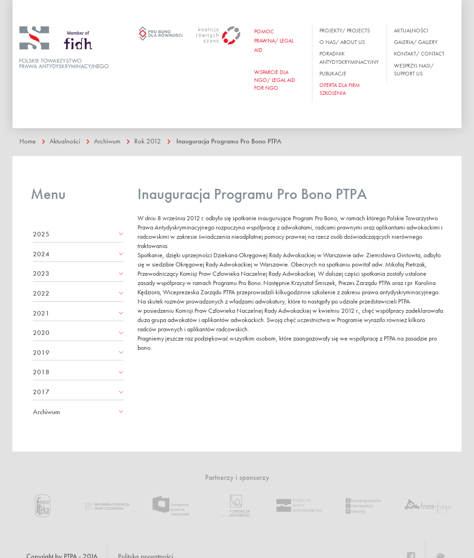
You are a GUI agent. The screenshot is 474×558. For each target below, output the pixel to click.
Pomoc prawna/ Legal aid (273, 41)
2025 (41, 234)
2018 (41, 372)
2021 (41, 313)
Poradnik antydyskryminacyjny (349, 57)
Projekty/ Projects (344, 30)
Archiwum (107, 141)
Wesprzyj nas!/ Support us (414, 69)
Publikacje (332, 73)
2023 (41, 273)
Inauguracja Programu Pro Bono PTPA (228, 141)
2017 (41, 392)
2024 (41, 254)
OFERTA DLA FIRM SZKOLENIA (339, 89)
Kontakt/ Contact (419, 53)
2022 (41, 293)
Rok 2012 (147, 141)
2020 (41, 332)
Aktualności (411, 30)
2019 (41, 352)
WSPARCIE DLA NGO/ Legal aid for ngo (274, 80)
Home (27, 141)
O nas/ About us (342, 42)
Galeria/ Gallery (415, 42)
